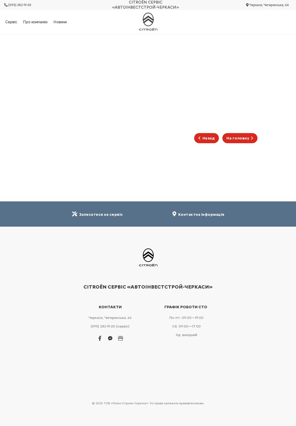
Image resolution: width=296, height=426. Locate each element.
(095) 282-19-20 (17, 5)
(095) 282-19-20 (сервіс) (110, 326)
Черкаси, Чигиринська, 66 (267, 5)
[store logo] (148, 22)
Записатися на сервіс (97, 214)
